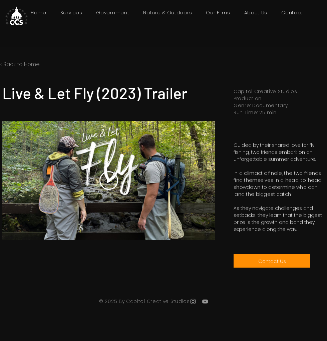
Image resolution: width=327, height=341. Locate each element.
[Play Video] (108, 180)
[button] (218, 13)
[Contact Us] (272, 261)
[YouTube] (205, 301)
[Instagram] (193, 301)
